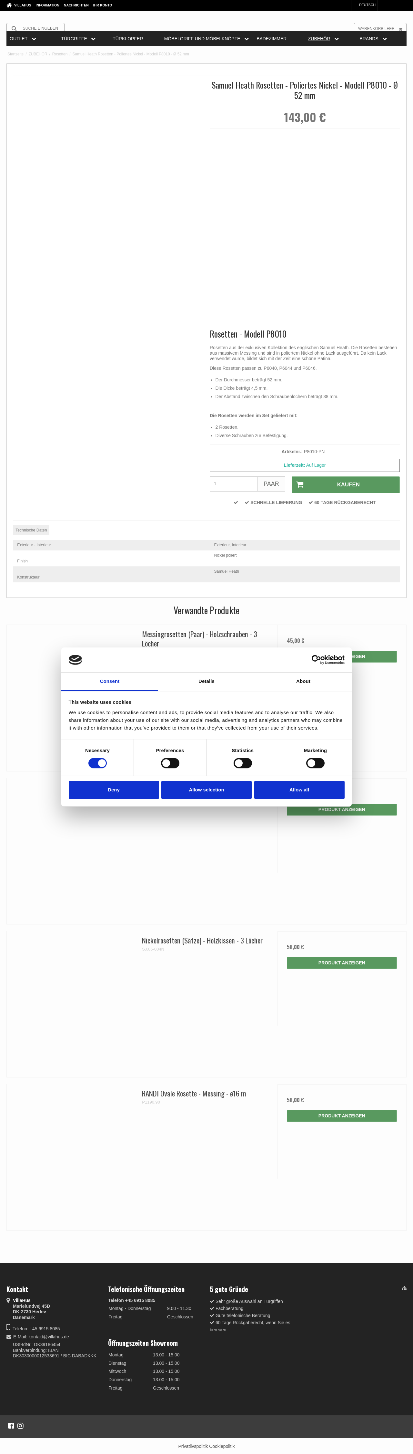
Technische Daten (31, 529)
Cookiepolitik (222, 1445)
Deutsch (364, 5)
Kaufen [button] (325, 484)
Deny (114, 789)
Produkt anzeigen (341, 808)
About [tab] (303, 681)
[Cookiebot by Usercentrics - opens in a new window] (316, 660)
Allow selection (206, 789)
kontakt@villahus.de (48, 1335)
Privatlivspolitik (193, 1445)
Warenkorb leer (382, 28)
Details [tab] (206, 681)
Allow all (299, 789)
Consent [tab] (110, 681)
